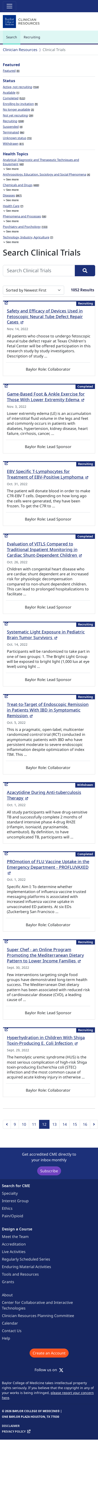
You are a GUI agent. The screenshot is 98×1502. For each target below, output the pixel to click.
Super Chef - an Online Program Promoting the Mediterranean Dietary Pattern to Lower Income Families (45, 955)
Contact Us (12, 1330)
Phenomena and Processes (24, 216)
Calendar (10, 1323)
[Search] (85, 270)
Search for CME (16, 1185)
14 (64, 1124)
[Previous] (7, 1124)
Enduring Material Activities (26, 1266)
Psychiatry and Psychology (25, 226)
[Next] (94, 1124)
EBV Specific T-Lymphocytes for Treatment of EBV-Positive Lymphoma (47, 474)
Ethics (7, 1208)
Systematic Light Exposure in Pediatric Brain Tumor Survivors (46, 634)
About (7, 1295)
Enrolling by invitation (20, 104)
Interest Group (15, 1200)
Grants (8, 1281)
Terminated (13, 132)
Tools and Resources (20, 1274)
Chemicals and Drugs (21, 185)
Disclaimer (11, 1426)
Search (13, 39)
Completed (14, 98)
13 (54, 1124)
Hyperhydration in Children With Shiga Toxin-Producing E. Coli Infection (46, 1040)
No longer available (18, 109)
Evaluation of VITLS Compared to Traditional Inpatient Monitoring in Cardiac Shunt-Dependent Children (44, 549)
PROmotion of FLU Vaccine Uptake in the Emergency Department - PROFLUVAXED (48, 867)
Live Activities (14, 1251)
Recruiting (32, 37)
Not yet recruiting (18, 115)
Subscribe (49, 1171)
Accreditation (14, 1244)
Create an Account (49, 1353)
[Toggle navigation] (9, 6)
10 (24, 1124)
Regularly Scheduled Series (26, 1259)
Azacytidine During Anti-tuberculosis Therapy (44, 795)
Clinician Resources (20, 49)
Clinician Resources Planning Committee (38, 1315)
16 (85, 1124)
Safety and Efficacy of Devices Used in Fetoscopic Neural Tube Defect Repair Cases (45, 316)
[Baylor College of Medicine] (22, 21)
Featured (11, 70)
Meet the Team (15, 1236)
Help (6, 1338)
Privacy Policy (14, 1432)
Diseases (12, 195)
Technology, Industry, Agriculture (28, 237)
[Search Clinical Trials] (39, 270)
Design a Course (17, 1229)
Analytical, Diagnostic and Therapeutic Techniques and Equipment (41, 162)
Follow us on (49, 1369)
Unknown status (17, 138)
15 (75, 1124)
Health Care (13, 206)
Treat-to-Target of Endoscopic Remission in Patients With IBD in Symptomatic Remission (48, 709)
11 (34, 1124)
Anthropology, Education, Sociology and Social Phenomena (46, 174)
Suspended (12, 126)
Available (11, 92)
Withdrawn (13, 143)
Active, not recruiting (21, 87)
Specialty (10, 1193)
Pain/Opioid (12, 1215)
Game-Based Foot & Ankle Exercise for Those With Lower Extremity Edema (46, 396)
